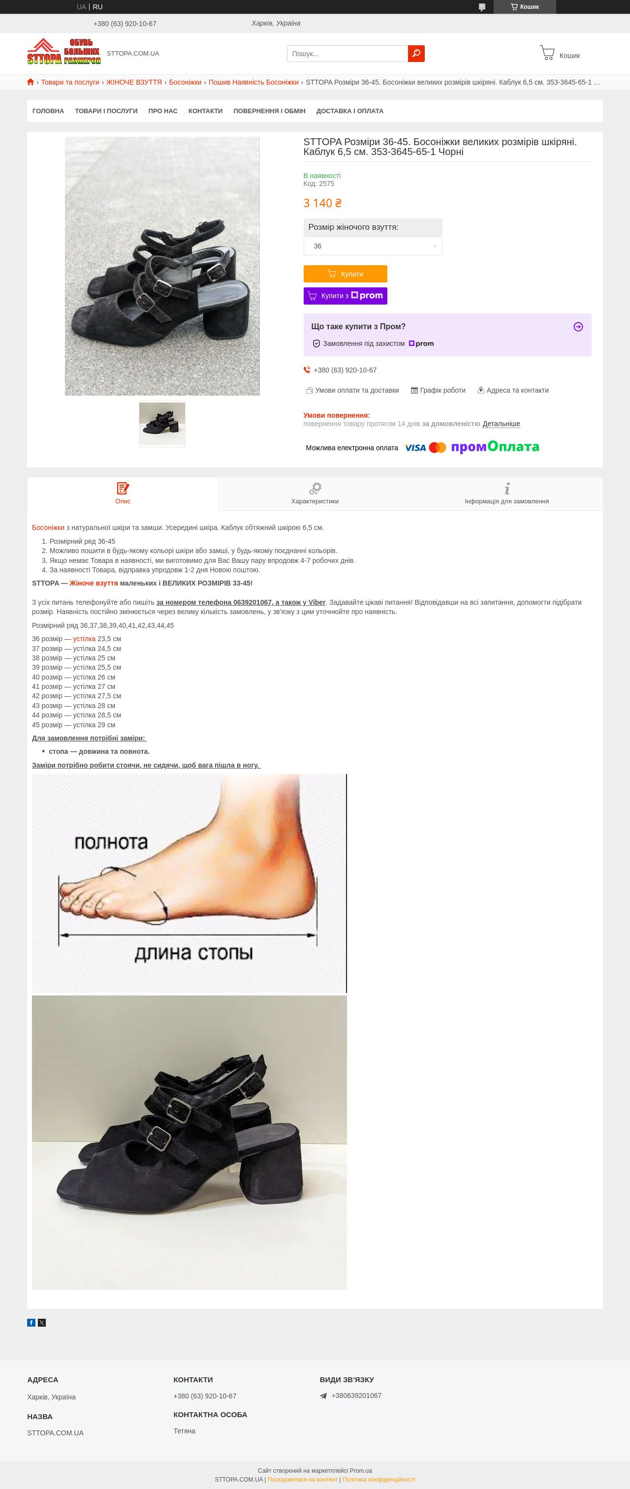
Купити (352, 274)
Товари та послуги (70, 82)
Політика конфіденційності (379, 1479)
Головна (48, 111)
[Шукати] (416, 53)
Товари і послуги (106, 111)
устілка (84, 639)
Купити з (352, 295)
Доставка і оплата (349, 111)
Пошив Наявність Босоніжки (254, 82)
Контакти (206, 111)
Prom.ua (361, 1470)
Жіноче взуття (94, 583)
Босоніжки (185, 82)
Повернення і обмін (269, 111)
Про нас (163, 111)
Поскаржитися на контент (303, 1479)
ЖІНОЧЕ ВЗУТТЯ (134, 82)
